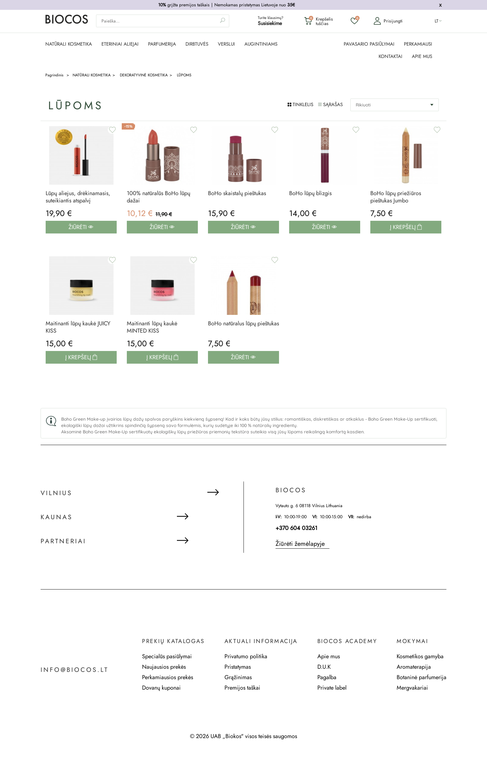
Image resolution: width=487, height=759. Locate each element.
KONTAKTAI (390, 57)
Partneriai (63, 541)
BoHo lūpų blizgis (310, 193)
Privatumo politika (245, 656)
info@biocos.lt (74, 670)
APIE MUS (422, 57)
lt (436, 21)
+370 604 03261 (296, 528)
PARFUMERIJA (162, 44)
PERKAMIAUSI (418, 44)
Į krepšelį (403, 227)
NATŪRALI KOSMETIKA (68, 44)
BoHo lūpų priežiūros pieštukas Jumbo (395, 197)
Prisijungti (388, 21)
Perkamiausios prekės (167, 677)
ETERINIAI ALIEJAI (120, 44)
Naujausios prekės (164, 667)
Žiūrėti (80, 227)
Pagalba (326, 677)
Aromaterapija (414, 667)
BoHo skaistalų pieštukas (237, 193)
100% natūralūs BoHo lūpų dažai (158, 197)
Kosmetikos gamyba (420, 656)
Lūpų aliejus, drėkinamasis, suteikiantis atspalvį (78, 197)
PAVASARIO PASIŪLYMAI (369, 44)
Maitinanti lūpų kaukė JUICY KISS (78, 327)
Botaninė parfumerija (421, 677)
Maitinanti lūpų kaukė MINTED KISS (152, 327)
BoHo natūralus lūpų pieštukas (243, 323)
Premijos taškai (242, 688)
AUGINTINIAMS (260, 44)
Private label (332, 688)
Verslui (226, 44)
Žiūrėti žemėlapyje (300, 543)
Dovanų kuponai (161, 688)
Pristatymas (237, 667)
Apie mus (328, 656)
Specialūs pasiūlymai (167, 656)
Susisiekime (270, 23)
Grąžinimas (238, 677)
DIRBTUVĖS (196, 44)
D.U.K (324, 667)
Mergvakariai (412, 688)
